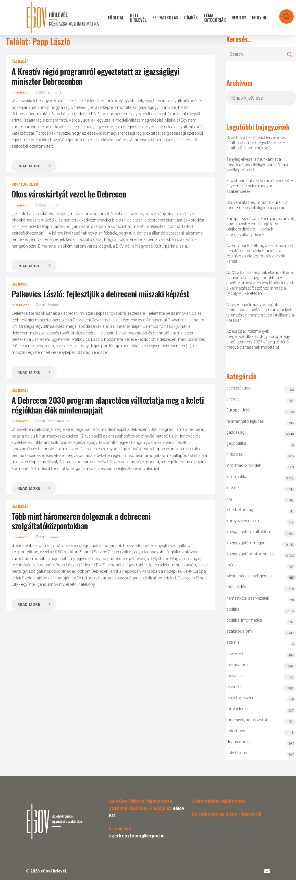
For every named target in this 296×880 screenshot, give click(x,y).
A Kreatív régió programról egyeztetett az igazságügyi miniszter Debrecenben (95, 76)
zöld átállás (236, 753)
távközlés (235, 675)
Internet (233, 487)
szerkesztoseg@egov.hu (136, 836)
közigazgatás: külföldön (248, 531)
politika (232, 609)
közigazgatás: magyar (246, 543)
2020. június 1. (48, 205)
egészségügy (238, 388)
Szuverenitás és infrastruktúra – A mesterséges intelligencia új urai (257, 205)
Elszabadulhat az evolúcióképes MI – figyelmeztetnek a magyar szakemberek (259, 185)
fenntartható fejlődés (245, 421)
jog (229, 498)
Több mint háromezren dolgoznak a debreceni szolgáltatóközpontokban (81, 521)
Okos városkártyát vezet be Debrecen (69, 194)
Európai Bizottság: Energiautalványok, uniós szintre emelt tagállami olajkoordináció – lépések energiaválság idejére (260, 226)
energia (233, 399)
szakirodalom (239, 631)
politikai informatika (244, 620)
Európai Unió (238, 410)
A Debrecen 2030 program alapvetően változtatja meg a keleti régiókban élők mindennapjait (108, 405)
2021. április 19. (49, 92)
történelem (236, 708)
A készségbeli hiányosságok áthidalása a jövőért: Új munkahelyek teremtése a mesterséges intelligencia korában (260, 312)
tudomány (235, 731)
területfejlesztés (240, 697)
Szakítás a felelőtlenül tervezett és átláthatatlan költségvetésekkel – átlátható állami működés (256, 142)
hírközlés (234, 454)
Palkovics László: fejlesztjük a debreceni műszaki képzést (100, 294)
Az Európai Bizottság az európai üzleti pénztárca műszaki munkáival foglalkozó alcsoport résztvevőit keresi (260, 253)
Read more (28, 166)
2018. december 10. (52, 421)
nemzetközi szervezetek (247, 598)
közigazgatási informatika (250, 554)
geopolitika (236, 443)
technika (234, 686)
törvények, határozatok (247, 720)
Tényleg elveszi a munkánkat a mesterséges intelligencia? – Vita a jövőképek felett (257, 164)
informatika (236, 476)
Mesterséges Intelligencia (261, 577)
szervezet (234, 653)
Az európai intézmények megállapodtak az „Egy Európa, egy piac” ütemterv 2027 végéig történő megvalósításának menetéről (258, 339)
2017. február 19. (50, 537)
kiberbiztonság (239, 509)
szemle (232, 642)
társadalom (237, 664)
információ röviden (243, 465)
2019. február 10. (50, 305)
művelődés (236, 587)
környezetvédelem (242, 520)
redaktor (22, 92)
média (232, 565)
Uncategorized (25, 184)
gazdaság (20, 61)
